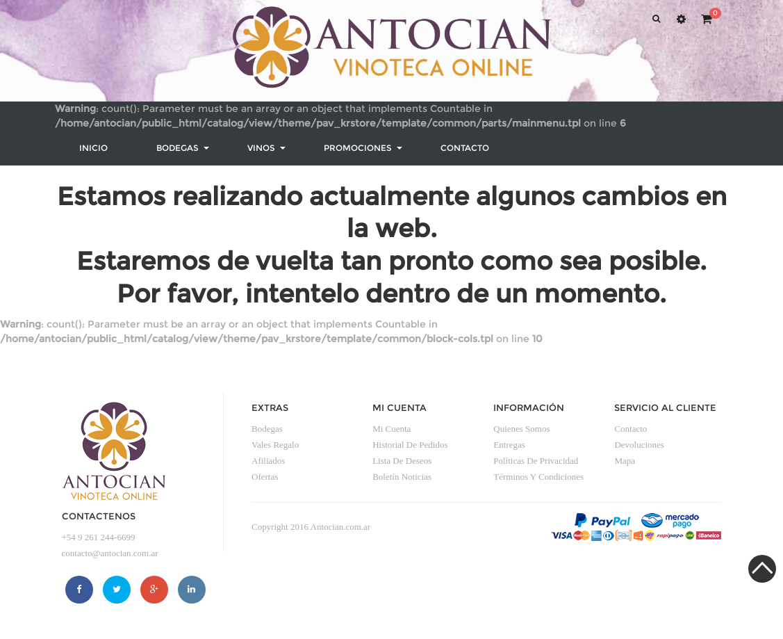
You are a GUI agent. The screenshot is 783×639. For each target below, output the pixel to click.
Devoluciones (639, 444)
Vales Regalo (275, 444)
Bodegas (267, 428)
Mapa (624, 460)
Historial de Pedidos (409, 444)
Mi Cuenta (391, 428)
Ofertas (265, 476)
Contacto (630, 428)
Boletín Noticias (401, 476)
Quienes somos (521, 428)
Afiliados (268, 460)
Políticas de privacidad (535, 460)
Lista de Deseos (401, 460)
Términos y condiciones (538, 476)
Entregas (509, 444)
